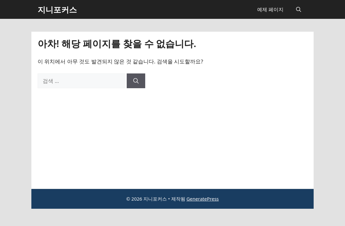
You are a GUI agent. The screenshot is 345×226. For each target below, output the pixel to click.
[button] (298, 9)
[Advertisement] (172, 135)
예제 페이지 (270, 9)
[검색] (136, 81)
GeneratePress (202, 199)
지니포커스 (57, 9)
